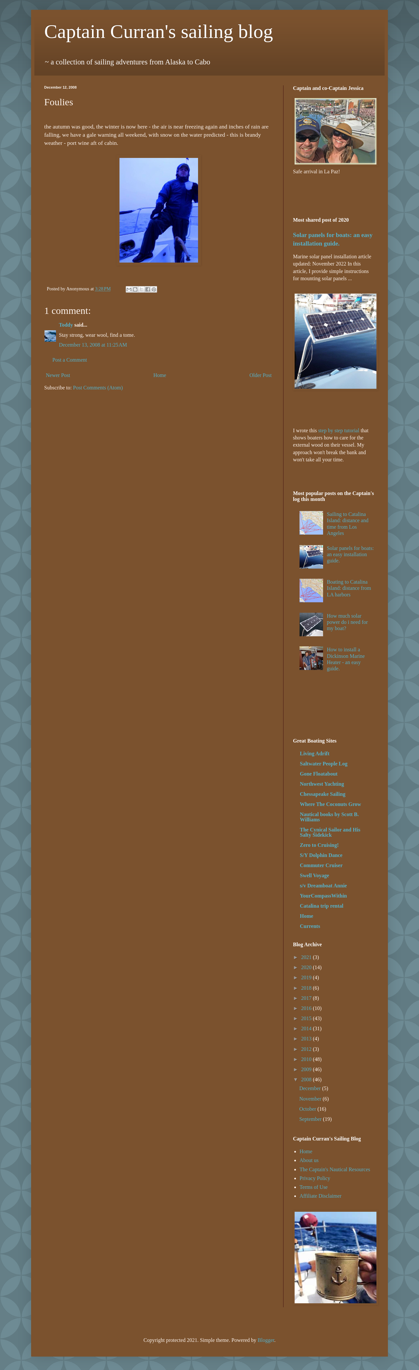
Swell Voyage (314, 875)
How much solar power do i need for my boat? (347, 622)
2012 (307, 1049)
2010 (307, 1059)
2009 (307, 1069)
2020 (307, 967)
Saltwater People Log (323, 763)
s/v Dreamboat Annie (323, 885)
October (308, 1109)
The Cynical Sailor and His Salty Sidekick (330, 832)
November (311, 1099)
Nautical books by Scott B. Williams (329, 817)
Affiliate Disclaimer (320, 1196)
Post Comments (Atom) (98, 387)
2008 (307, 1079)
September (311, 1119)
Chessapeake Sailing (322, 794)
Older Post (260, 375)
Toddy (66, 325)
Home (160, 375)
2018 (307, 988)
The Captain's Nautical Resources (335, 1169)
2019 (307, 977)
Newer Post (58, 375)
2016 (307, 1008)
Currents (310, 926)
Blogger (266, 1340)
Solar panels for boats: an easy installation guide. (350, 554)
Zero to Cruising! (319, 845)
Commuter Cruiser (321, 865)
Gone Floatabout (318, 774)
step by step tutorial (338, 430)
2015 (307, 1018)
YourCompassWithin (323, 896)
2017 (307, 998)
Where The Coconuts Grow (330, 804)
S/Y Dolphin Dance (321, 855)
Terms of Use (314, 1187)
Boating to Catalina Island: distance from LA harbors (349, 588)
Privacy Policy (315, 1178)
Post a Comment (69, 360)
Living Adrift (314, 753)
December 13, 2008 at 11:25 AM (93, 345)
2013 (307, 1038)
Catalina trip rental (321, 906)
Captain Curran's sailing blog (158, 31)
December (310, 1088)
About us (309, 1160)
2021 (307, 957)
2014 (307, 1028)
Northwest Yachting (322, 784)
